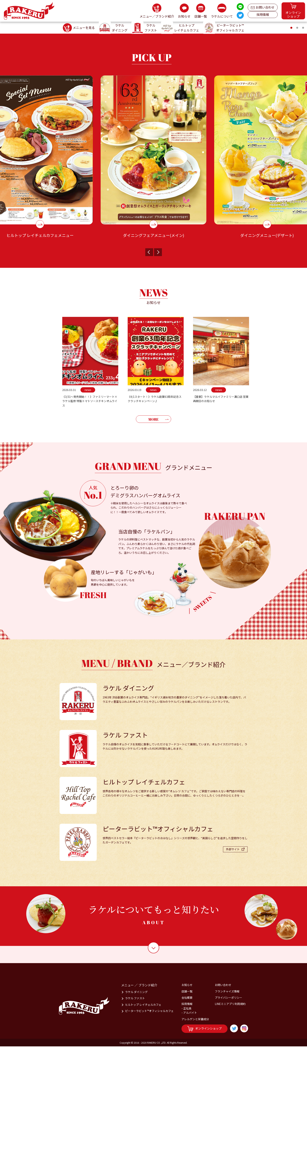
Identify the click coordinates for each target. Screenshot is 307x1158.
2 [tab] (298, 140)
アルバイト (190, 1124)
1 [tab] (292, 140)
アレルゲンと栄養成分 (195, 1131)
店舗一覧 (186, 1103)
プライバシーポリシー (228, 1109)
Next (158, 364)
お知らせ (186, 1096)
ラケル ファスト (135, 1110)
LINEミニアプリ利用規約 (230, 1115)
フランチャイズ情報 (227, 1103)
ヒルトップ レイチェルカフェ (143, 1116)
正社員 (187, 1120)
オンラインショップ (204, 1140)
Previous (149, 364)
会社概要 (186, 1109)
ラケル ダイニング (136, 1103)
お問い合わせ (262, 6)
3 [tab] (304, 140)
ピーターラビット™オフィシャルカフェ (149, 1122)
